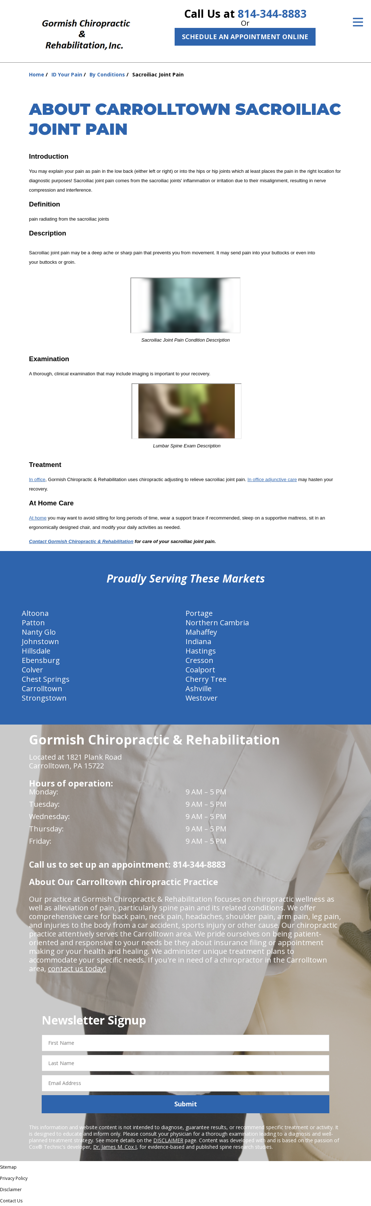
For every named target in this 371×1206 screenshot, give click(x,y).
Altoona (35, 613)
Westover (202, 698)
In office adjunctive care (272, 479)
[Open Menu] (358, 22)
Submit (185, 1103)
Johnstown (40, 641)
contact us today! (77, 968)
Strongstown (44, 698)
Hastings (201, 651)
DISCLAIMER (168, 1140)
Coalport (200, 670)
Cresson (199, 660)
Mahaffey (201, 632)
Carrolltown (42, 688)
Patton (33, 622)
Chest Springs (46, 679)
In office (37, 479)
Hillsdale (36, 651)
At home (37, 518)
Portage (199, 613)
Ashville (199, 688)
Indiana (198, 641)
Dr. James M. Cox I (115, 1146)
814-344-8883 (272, 13)
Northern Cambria (217, 622)
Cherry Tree (206, 679)
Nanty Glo (39, 632)
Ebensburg (41, 660)
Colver (32, 670)
